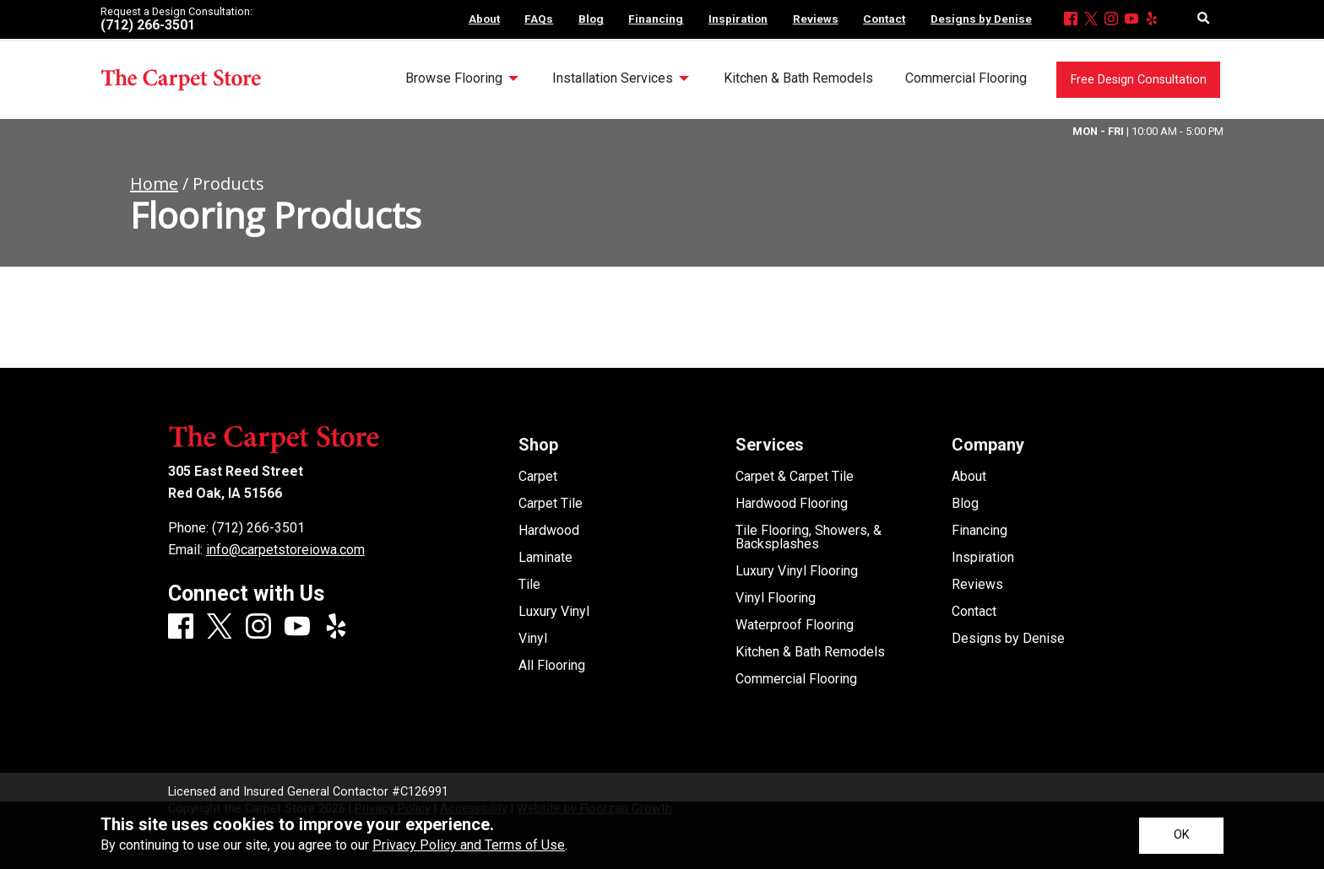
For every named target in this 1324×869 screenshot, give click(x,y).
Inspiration (983, 557)
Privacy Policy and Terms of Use (468, 845)
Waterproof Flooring (794, 625)
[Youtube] (1131, 20)
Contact (974, 611)
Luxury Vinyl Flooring (796, 571)
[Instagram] (1111, 20)
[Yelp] (1151, 20)
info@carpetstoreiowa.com (285, 550)
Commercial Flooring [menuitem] (966, 78)
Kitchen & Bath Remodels (810, 652)
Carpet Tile (550, 503)
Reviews (977, 584)
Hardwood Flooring (791, 503)
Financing (979, 530)
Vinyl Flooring (775, 598)
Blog (965, 503)
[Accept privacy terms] (1181, 836)
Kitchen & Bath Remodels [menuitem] (798, 78)
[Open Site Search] (1204, 19)
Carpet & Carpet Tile (794, 476)
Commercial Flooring (796, 679)
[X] (1091, 20)
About (969, 476)
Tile (529, 584)
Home (154, 183)
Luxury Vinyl (553, 611)
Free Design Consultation (1139, 80)
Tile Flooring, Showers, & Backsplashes (808, 537)
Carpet (537, 476)
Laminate (545, 557)
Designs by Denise (1008, 638)
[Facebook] (1070, 20)
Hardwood (548, 530)
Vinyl (532, 638)
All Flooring (551, 665)
